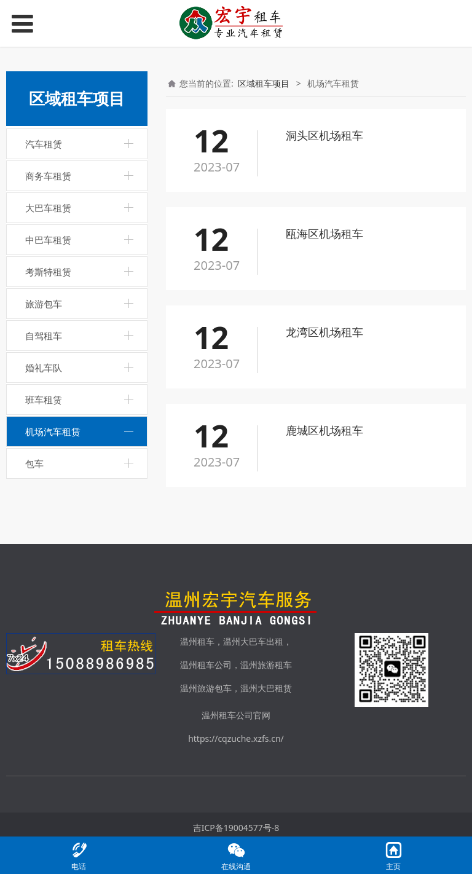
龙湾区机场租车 (324, 332)
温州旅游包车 (206, 688)
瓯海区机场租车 (324, 233)
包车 (34, 463)
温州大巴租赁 (266, 688)
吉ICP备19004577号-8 (236, 827)
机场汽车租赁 (53, 431)
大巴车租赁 (48, 208)
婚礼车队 (43, 367)
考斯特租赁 (48, 272)
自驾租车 (43, 335)
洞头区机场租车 (324, 135)
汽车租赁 (43, 144)
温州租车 (197, 641)
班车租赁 (43, 399)
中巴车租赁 (48, 240)
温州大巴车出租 (253, 641)
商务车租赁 (48, 176)
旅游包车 (43, 303)
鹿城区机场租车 (324, 430)
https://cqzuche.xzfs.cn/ (236, 738)
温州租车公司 (206, 665)
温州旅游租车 (266, 665)
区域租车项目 (263, 83)
